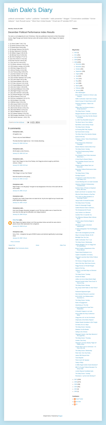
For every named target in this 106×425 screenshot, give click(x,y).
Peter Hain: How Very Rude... (83, 353)
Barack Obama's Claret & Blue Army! (85, 146)
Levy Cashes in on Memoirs (83, 212)
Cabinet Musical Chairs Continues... (85, 207)
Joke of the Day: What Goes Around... (85, 263)
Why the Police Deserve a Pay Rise (85, 194)
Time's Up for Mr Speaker (82, 360)
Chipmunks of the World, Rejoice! (84, 320)
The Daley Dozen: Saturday (82, 327)
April (77, 83)
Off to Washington (80, 92)
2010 (75, 57)
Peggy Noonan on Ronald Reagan (84, 265)
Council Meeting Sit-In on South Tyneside (86, 181)
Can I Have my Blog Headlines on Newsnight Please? (84, 197)
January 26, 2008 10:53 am (20, 165)
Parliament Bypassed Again (82, 291)
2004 (75, 386)
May (77, 81)
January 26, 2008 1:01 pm (20, 190)
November (79, 66)
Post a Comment (15, 241)
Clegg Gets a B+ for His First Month (85, 317)
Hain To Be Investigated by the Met (84, 232)
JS (76, 404)
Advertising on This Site (81, 305)
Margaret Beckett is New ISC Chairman (86, 113)
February (78, 88)
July (77, 76)
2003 (75, 389)
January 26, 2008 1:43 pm (20, 202)
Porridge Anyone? (80, 175)
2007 (75, 379)
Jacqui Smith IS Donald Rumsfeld (84, 200)
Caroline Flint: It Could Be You (83, 215)
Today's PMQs (79, 362)
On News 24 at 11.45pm (82, 324)
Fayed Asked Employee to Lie (83, 252)
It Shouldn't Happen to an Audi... (84, 311)
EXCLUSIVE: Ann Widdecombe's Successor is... (84, 297)
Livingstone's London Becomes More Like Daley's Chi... (85, 178)
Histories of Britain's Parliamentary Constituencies (84, 185)
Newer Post (12, 245)
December (79, 64)
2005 (75, 384)
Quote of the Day (80, 136)
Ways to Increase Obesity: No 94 (84, 235)
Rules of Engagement (81, 302)
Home (37, 245)
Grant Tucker (79, 399)
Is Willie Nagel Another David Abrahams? (86, 365)
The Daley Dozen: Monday (82, 127)
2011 (75, 55)
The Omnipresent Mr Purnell (83, 210)
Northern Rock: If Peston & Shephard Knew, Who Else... (85, 188)
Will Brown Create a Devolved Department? (83, 225)
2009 (75, 59)
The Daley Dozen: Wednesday (83, 242)
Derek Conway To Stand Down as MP (85, 101)
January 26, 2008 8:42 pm (20, 226)
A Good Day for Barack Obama (83, 159)
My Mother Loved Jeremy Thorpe (84, 124)
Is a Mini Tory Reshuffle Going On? (84, 120)
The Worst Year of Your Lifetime (84, 122)
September (79, 71)
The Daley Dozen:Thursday (82, 203)
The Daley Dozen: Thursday (83, 338)
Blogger (60, 416)
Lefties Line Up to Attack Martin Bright (85, 279)
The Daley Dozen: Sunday (82, 149)
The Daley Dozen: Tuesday (82, 111)
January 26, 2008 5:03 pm (20, 214)
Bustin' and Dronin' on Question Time (85, 192)
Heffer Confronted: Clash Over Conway (86, 99)
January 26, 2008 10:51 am (20, 153)
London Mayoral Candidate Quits (84, 371)
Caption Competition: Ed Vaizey (84, 254)
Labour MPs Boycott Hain (82, 355)
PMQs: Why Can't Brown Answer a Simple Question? (84, 108)
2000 (75, 391)
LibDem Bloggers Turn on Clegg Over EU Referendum (85, 245)
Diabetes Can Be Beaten (82, 329)
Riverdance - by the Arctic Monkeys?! (85, 376)
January (78, 90)
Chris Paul (16, 220)
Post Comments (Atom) (22, 248)
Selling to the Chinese (81, 332)
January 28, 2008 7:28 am (20, 238)
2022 (75, 52)
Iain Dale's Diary (30, 9)
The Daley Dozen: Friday (82, 173)
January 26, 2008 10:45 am (20, 143)
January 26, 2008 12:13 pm (20, 179)
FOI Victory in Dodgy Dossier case (84, 261)
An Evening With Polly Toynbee (83, 129)
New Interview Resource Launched (84, 294)
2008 (75, 62)
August (78, 74)
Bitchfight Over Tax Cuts (82, 237)
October (78, 69)
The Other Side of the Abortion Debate (85, 134)
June (77, 78)
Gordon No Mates (80, 276)
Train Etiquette (79, 357)
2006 (75, 382)
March (78, 85)
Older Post (63, 245)
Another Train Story (80, 340)
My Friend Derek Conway (82, 132)
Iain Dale (78, 401)
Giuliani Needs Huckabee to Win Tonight (86, 322)
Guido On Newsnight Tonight (83, 205)
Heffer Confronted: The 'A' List (83, 240)
